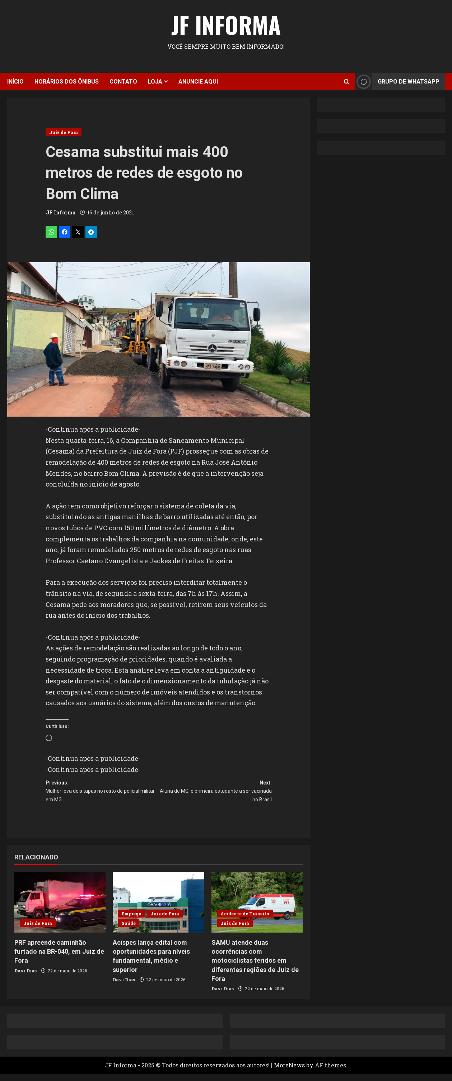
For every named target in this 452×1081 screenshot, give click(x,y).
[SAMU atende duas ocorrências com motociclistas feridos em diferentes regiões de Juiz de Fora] (257, 909)
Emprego (131, 921)
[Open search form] (346, 82)
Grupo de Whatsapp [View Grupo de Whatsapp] (397, 81)
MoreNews (289, 1072)
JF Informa (226, 24)
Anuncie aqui (198, 81)
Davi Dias (25, 978)
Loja (155, 81)
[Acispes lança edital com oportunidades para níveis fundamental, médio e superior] (158, 909)
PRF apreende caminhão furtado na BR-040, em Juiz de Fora (59, 959)
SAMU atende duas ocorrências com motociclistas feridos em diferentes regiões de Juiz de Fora (255, 968)
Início (15, 81)
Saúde (129, 931)
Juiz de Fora (63, 132)
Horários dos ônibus (66, 81)
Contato (123, 81)
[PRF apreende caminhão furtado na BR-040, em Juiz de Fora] (60, 909)
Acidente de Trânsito (244, 921)
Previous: (102, 796)
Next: (215, 796)
